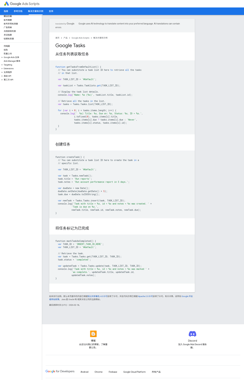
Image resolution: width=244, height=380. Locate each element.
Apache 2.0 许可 (145, 296)
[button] (20, 57)
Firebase (113, 372)
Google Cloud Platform (134, 372)
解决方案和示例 (100, 38)
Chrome (99, 372)
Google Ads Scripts (80, 38)
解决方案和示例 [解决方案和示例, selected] (35, 11)
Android (84, 372)
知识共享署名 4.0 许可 (97, 296)
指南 (6, 11)
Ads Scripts (24, 4)
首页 (57, 38)
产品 (65, 38)
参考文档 (18, 11)
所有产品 (156, 372)
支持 (51, 11)
